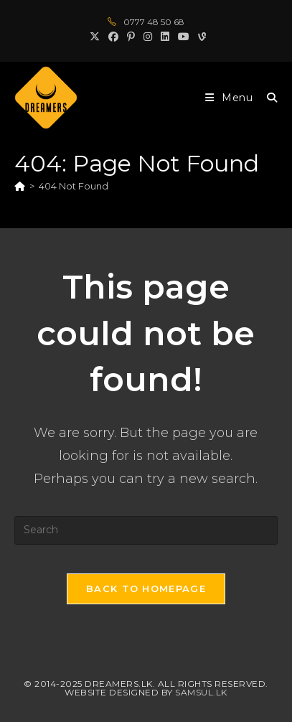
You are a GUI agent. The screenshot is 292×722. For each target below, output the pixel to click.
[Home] (19, 186)
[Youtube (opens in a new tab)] (184, 36)
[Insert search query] (145, 530)
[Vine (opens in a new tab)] (200, 36)
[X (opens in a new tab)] (94, 36)
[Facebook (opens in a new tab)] (113, 36)
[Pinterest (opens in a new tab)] (131, 36)
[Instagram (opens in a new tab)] (147, 36)
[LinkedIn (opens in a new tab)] (165, 36)
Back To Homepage (146, 588)
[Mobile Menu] (230, 97)
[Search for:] (267, 97)
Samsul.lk (201, 692)
